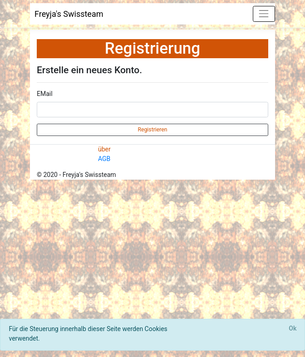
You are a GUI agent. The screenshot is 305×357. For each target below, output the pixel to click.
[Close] (293, 328)
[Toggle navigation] (264, 14)
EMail (45, 93)
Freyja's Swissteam (68, 14)
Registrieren (152, 129)
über (104, 149)
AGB (104, 158)
